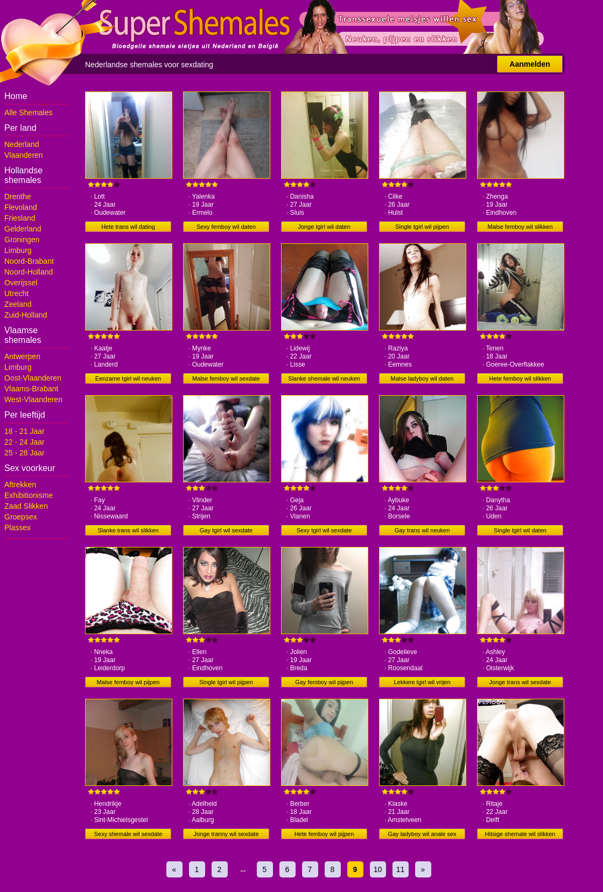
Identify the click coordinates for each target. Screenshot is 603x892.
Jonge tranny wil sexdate (225, 834)
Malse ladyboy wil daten (422, 378)
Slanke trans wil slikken (128, 530)
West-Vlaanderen (33, 399)
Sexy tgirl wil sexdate (324, 530)
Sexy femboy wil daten (226, 226)
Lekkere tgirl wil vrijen (422, 682)
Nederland (21, 144)
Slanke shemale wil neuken (324, 378)
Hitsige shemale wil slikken (520, 834)
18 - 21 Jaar (24, 431)
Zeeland (18, 304)
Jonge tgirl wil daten (324, 226)
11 (400, 869)
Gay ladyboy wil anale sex (422, 834)
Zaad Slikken (26, 506)
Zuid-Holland (25, 315)
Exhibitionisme (28, 495)
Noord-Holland (28, 272)
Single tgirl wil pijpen (422, 226)
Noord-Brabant (29, 261)
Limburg (18, 250)
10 (378, 869)
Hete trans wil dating (128, 226)
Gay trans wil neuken (422, 530)
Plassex (17, 527)
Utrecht (16, 293)
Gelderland (22, 228)
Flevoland (20, 207)
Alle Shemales (28, 112)
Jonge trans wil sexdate (520, 682)
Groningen (21, 239)
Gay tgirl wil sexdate (226, 530)
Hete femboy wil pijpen (324, 834)
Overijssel (20, 282)
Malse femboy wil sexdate (226, 378)
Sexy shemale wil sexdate (128, 834)
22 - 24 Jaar (24, 442)
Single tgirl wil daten (520, 530)
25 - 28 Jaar (24, 452)
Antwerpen (22, 356)
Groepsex (20, 516)
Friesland (20, 218)
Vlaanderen (23, 155)
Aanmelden (529, 64)
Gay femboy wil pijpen (324, 682)
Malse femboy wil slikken (519, 226)
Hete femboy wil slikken (520, 378)
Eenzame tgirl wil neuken (128, 378)
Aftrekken (20, 484)
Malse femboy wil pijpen (128, 682)
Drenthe (17, 196)
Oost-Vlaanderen (32, 378)
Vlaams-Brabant (31, 388)
